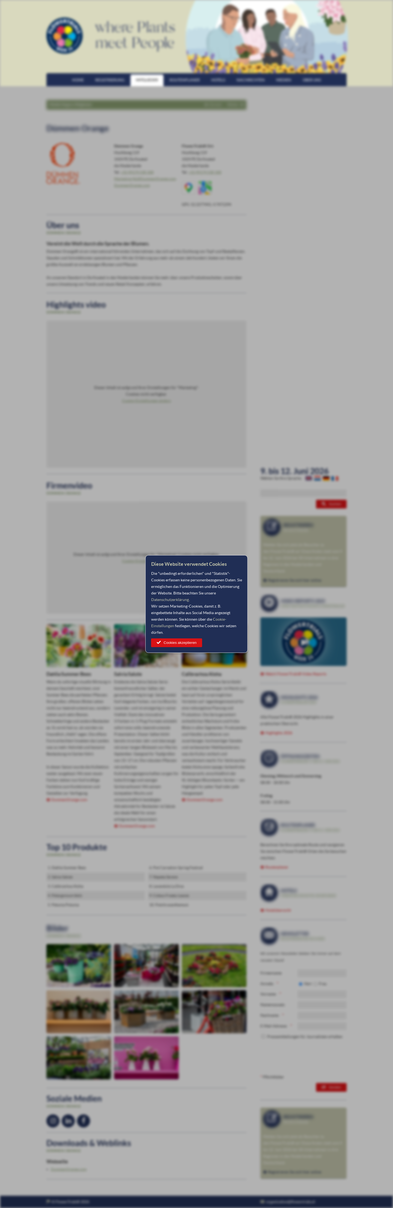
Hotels (218, 80)
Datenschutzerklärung (170, 599)
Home (78, 80)
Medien (283, 80)
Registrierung (109, 80)
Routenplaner (184, 80)
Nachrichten (251, 80)
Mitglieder (147, 80)
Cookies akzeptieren (180, 643)
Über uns (312, 80)
